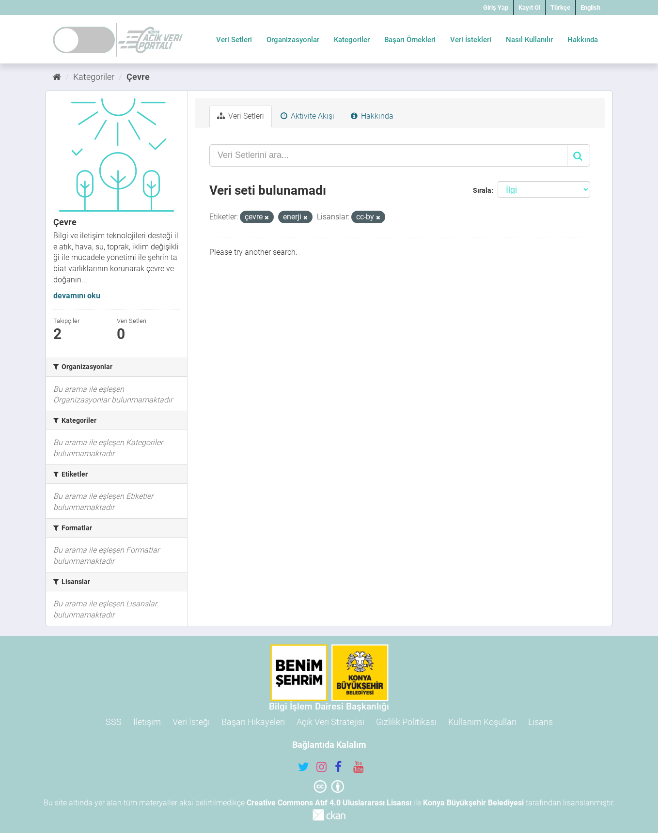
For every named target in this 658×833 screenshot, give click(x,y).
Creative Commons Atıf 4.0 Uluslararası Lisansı (329, 802)
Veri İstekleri (470, 39)
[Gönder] (578, 155)
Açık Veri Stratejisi (330, 722)
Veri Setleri (234, 39)
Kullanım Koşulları (482, 722)
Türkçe (560, 7)
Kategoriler (352, 39)
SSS (114, 722)
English (590, 7)
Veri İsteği (191, 722)
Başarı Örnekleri (410, 39)
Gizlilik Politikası (406, 722)
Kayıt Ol (529, 7)
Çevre (138, 77)
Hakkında (582, 39)
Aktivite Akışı (307, 116)
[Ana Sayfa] (57, 77)
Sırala (482, 190)
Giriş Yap (495, 7)
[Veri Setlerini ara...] (388, 155)
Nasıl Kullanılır (529, 39)
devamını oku (76, 295)
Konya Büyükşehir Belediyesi (473, 802)
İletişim (147, 722)
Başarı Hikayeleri (253, 722)
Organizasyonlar (292, 39)
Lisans (540, 722)
